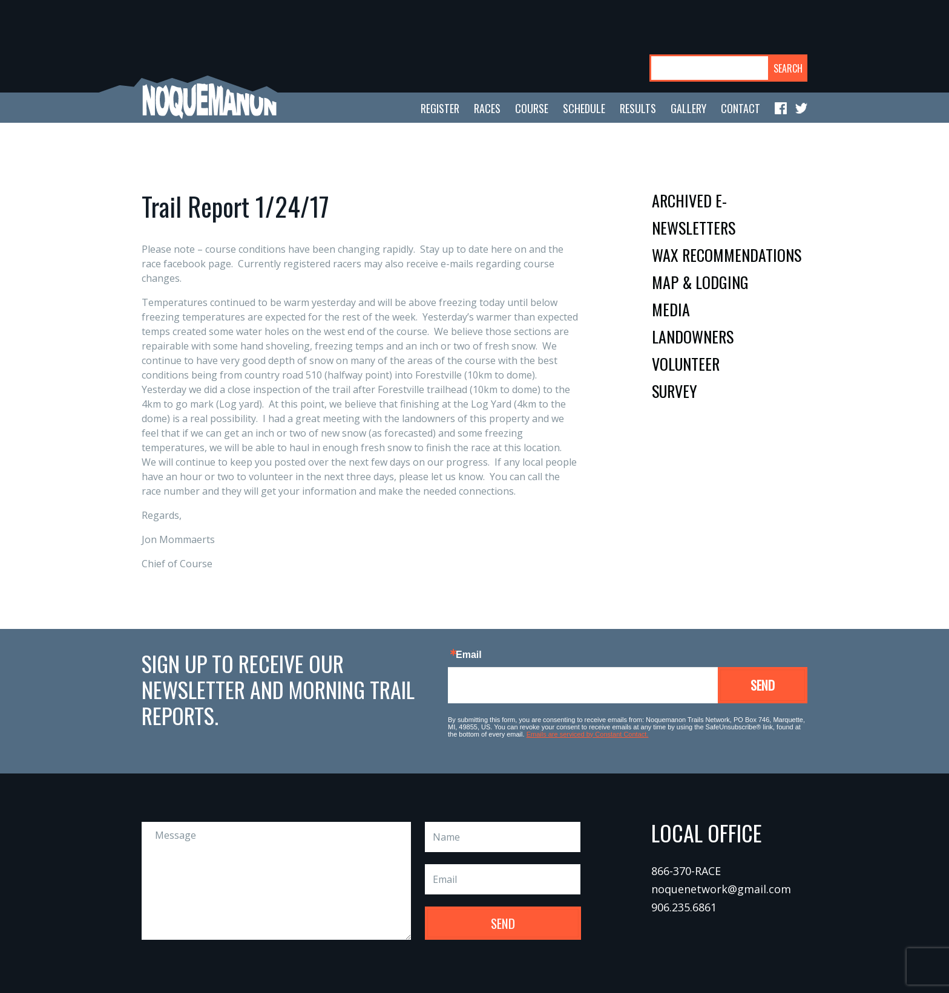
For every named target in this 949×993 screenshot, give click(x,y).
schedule (584, 108)
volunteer (686, 364)
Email (469, 655)
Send (762, 685)
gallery (688, 108)
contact (740, 108)
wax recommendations (726, 255)
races (487, 108)
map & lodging (700, 282)
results (638, 108)
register (440, 108)
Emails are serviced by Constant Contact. (588, 734)
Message (276, 881)
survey (674, 391)
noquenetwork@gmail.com (721, 889)
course (531, 108)
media (671, 309)
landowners (693, 336)
